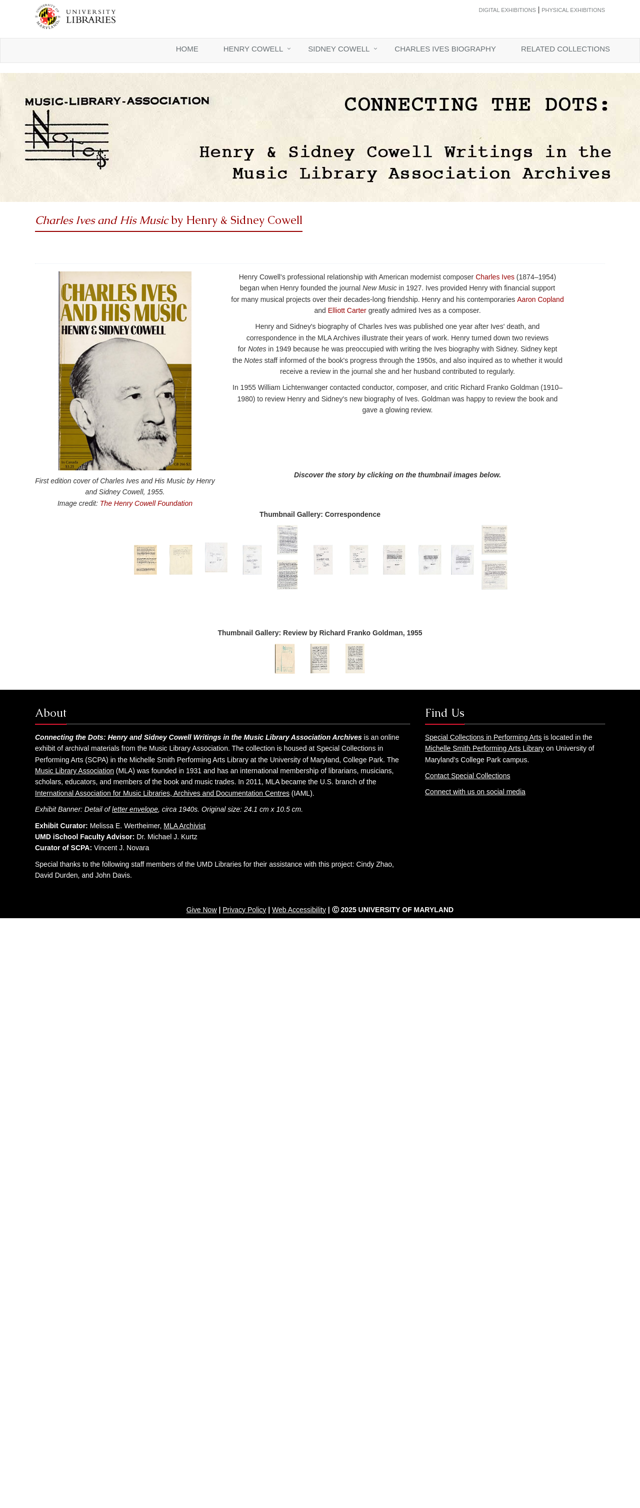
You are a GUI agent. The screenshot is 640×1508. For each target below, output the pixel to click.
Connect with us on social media (475, 792)
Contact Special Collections (467, 776)
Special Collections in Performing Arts (483, 737)
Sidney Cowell (339, 48)
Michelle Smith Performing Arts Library (484, 748)
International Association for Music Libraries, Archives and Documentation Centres (162, 793)
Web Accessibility (299, 910)
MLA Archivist (185, 826)
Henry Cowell (253, 48)
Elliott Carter (347, 310)
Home (187, 48)
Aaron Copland (540, 299)
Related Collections (565, 48)
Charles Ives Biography (445, 48)
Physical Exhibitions (573, 10)
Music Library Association (74, 771)
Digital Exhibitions (507, 10)
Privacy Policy (244, 910)
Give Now (201, 910)
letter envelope (135, 809)
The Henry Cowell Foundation (146, 503)
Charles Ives (495, 277)
